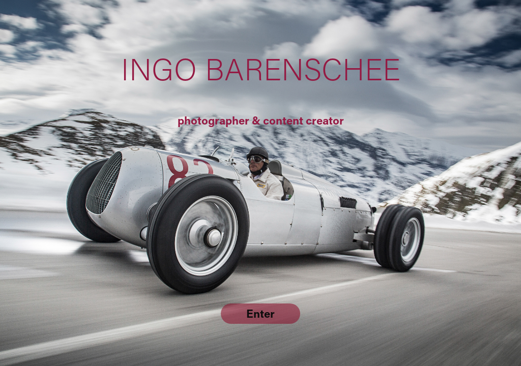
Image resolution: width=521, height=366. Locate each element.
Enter (260, 313)
